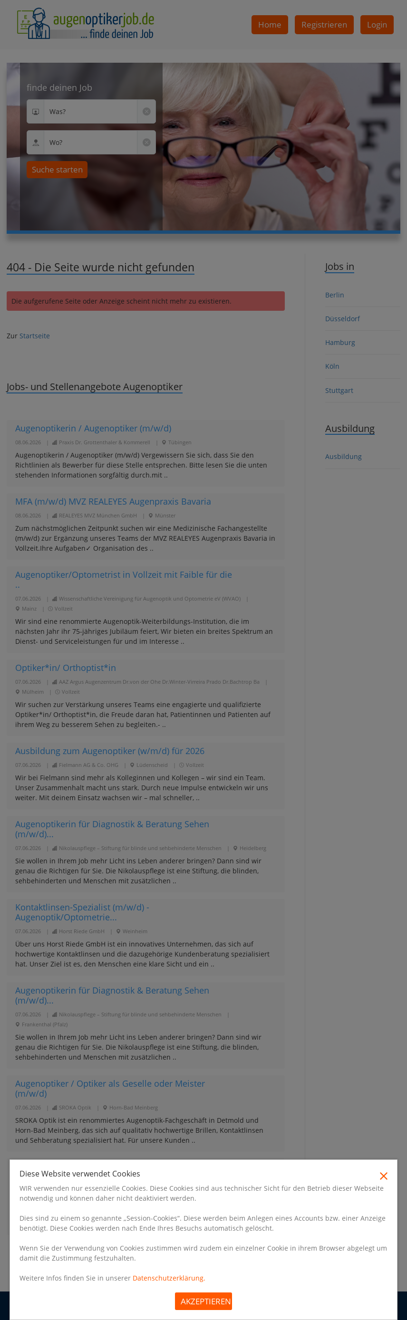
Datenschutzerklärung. (169, 1277)
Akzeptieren (206, 1301)
